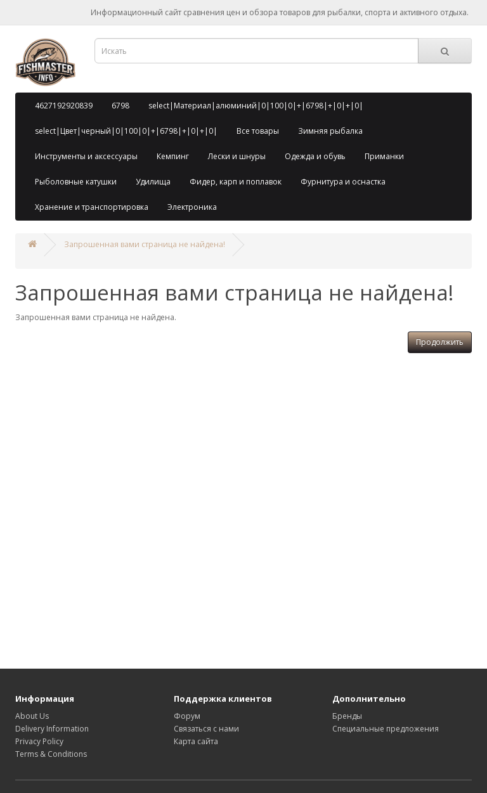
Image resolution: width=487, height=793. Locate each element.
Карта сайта (196, 741)
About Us (32, 716)
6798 (120, 105)
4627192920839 (64, 105)
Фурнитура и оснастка (343, 181)
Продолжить (440, 342)
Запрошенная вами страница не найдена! (144, 244)
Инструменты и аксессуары (86, 156)
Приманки (384, 156)
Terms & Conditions (51, 754)
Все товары (258, 131)
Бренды (347, 716)
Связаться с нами (206, 728)
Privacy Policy (39, 741)
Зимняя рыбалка (330, 131)
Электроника (192, 207)
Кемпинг (173, 156)
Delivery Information (52, 728)
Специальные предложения (385, 728)
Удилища (153, 181)
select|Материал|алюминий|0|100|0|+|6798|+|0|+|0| (255, 105)
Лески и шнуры (237, 156)
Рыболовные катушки (76, 181)
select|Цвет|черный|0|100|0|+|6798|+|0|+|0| (126, 131)
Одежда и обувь (315, 156)
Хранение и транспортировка (91, 207)
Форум (187, 716)
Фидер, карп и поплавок (236, 181)
